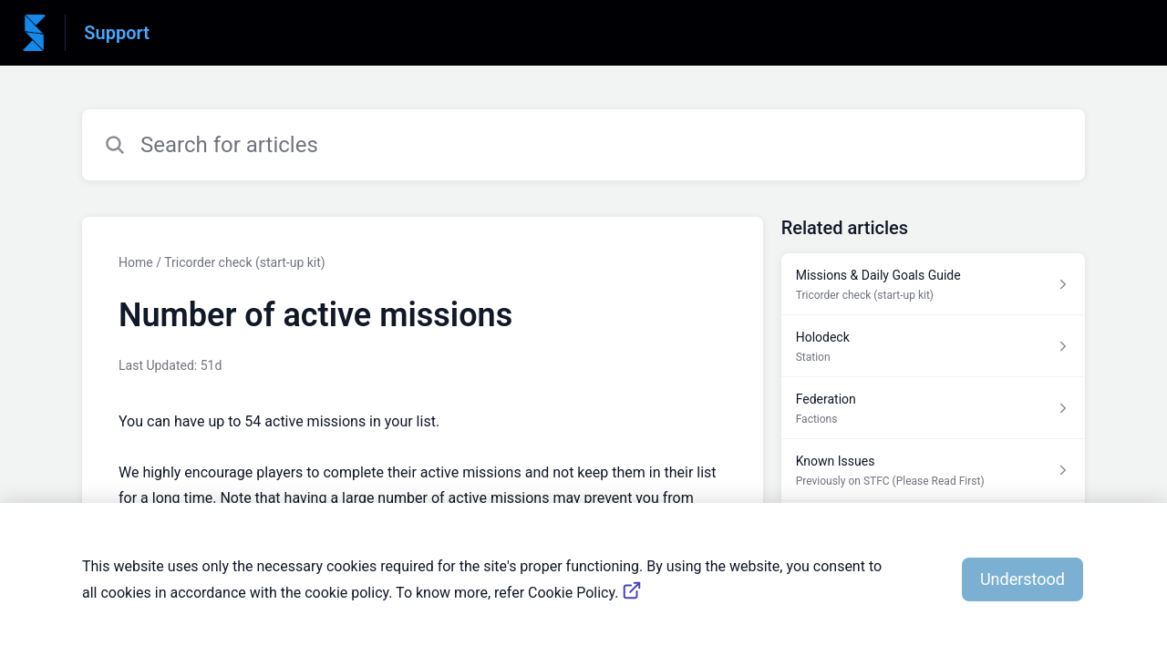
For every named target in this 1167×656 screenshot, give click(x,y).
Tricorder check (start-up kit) (244, 262)
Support (117, 33)
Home (136, 262)
